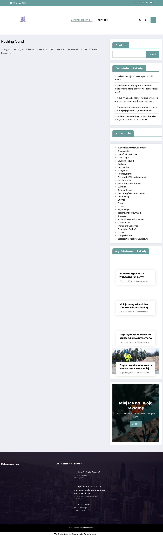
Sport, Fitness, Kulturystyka (131, 219)
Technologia (124, 222)
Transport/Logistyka (128, 225)
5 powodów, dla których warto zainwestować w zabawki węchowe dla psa (89, 490)
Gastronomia (124, 180)
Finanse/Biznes (125, 173)
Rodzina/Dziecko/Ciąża (129, 212)
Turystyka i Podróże (127, 229)
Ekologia (122, 164)
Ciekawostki (124, 151)
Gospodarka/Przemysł (129, 183)
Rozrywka (122, 216)
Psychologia (124, 209)
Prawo (121, 206)
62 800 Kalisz (84, 504)
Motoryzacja (124, 196)
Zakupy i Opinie (125, 235)
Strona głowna (81, 20)
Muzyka (121, 199)
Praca (121, 203)
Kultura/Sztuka (125, 190)
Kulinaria (122, 186)
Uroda (121, 232)
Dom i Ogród (124, 157)
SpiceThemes (88, 527)
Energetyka (123, 170)
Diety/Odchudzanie (127, 154)
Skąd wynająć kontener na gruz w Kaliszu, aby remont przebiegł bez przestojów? (135, 336)
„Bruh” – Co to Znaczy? (89, 472)
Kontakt (103, 20)
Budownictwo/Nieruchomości (132, 147)
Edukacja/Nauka (126, 160)
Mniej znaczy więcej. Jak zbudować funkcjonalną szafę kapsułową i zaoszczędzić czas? (136, 88)
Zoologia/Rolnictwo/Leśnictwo (133, 238)
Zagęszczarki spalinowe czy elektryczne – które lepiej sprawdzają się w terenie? (135, 367)
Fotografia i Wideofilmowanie (132, 177)
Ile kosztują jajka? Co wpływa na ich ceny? (131, 275)
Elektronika (123, 167)
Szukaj (121, 45)
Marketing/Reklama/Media (131, 193)
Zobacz (136, 423)
